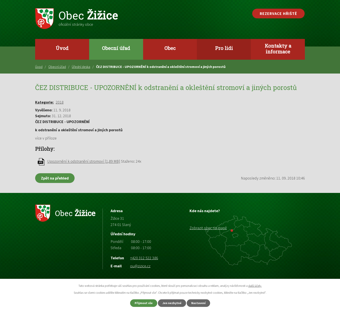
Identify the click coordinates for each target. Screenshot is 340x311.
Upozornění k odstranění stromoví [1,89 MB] (83, 161)
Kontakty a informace (278, 48)
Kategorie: (44, 102)
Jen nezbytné (171, 303)
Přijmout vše (144, 303)
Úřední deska (81, 66)
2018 (60, 102)
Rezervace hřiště (278, 13)
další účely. (255, 286)
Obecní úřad (116, 48)
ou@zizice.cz (140, 265)
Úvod (62, 48)
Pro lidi (224, 48)
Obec (170, 48)
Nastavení (198, 303)
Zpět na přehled (55, 178)
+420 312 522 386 (144, 257)
